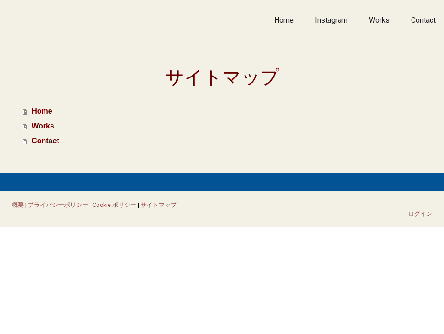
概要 (18, 204)
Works (379, 20)
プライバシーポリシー (58, 204)
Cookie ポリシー (114, 204)
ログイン (420, 213)
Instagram (331, 20)
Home (284, 20)
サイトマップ (159, 204)
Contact (423, 20)
